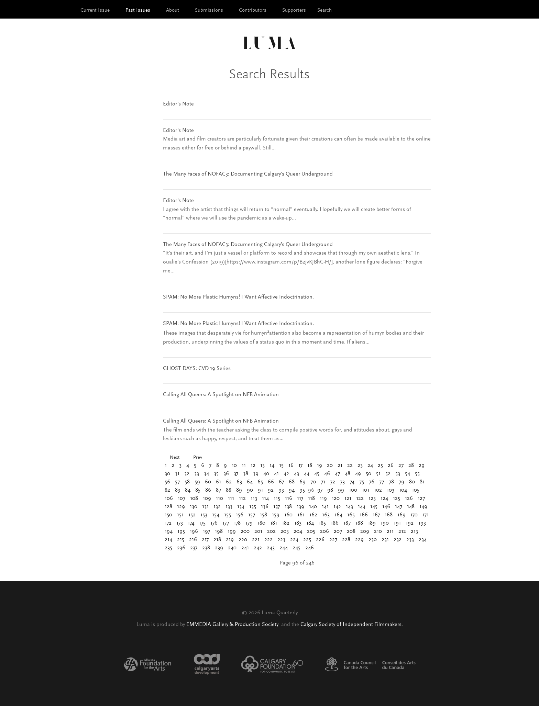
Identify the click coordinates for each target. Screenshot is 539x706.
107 (181, 498)
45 (316, 474)
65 (260, 482)
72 (332, 482)
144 (361, 506)
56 (167, 482)
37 (236, 474)
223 (281, 539)
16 (291, 465)
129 (181, 506)
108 (194, 498)
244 (283, 548)
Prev (197, 457)
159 (275, 515)
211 (390, 531)
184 (310, 523)
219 (230, 539)
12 (253, 465)
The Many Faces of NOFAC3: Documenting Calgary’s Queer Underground (248, 174)
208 (351, 531)
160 (288, 515)
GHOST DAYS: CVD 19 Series (197, 368)
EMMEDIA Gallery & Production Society (233, 624)
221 (256, 539)
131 (205, 506)
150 (168, 515)
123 (372, 498)
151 (180, 515)
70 (313, 482)
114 (265, 498)
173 (179, 523)
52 (387, 474)
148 (411, 506)
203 (284, 531)
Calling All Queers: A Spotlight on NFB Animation (221, 394)
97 (319, 490)
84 (187, 490)
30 (167, 474)
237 (193, 548)
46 (327, 474)
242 (258, 548)
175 (202, 523)
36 (226, 474)
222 (268, 539)
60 (208, 482)
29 (422, 465)
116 (288, 498)
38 (245, 474)
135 (252, 506)
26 (391, 465)
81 (422, 482)
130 (193, 506)
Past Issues (137, 10)
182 (285, 523)
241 (245, 548)
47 (337, 474)
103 (390, 490)
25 (380, 465)
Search (324, 10)
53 (397, 474)
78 (391, 482)
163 (326, 515)
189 (372, 523)
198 (219, 531)
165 (351, 515)
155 (227, 515)
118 (311, 498)
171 (425, 515)
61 (218, 482)
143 (349, 506)
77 (381, 482)
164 (338, 515)
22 (350, 465)
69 (302, 482)
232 (398, 539)
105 (415, 490)
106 (169, 498)
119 (323, 498)
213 (414, 531)
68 (292, 482)
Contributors (252, 10)
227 (333, 539)
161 (301, 515)
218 (217, 539)
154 (215, 515)
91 (260, 490)
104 (403, 490)
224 (294, 539)
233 (410, 539)
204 (298, 531)
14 (272, 465)
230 (372, 539)
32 (186, 474)
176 (214, 523)
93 (281, 490)
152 (192, 515)
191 (397, 523)
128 (168, 506)
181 (273, 523)
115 (277, 498)
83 (177, 490)
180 (261, 523)
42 (286, 474)
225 (307, 539)
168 (389, 515)
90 (250, 490)
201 (258, 531)
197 (206, 531)
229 (359, 539)
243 (271, 548)
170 (414, 515)
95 (302, 490)
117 (300, 498)
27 (401, 465)
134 (240, 506)
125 (396, 498)
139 (300, 506)
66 (271, 482)
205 (311, 531)
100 (353, 490)
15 (281, 465)
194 (169, 531)
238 (206, 548)
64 (250, 482)
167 (376, 515)
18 (309, 465)
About (172, 10)
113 (254, 498)
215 (180, 539)
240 (232, 548)
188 (359, 523)
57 (177, 482)
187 (347, 523)
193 (422, 523)
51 (378, 474)
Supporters (294, 10)
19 (319, 465)
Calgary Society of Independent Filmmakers (351, 624)
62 (229, 482)
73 (342, 482)
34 (206, 474)
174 (191, 523)
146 (386, 506)
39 (255, 474)
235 (168, 548)
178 (237, 523)
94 (292, 490)
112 (242, 498)
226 (320, 539)
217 (205, 539)
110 (219, 498)
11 (244, 465)
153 (203, 515)
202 (271, 531)
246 (309, 548)
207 (338, 531)
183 (297, 523)
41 (276, 474)
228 (346, 539)
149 (423, 506)
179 (249, 523)
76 (371, 482)
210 (378, 531)
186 (335, 523)
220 (243, 539)
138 (288, 506)
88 (228, 490)
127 (421, 498)
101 (365, 490)
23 (360, 465)
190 (385, 523)
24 (370, 465)
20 (330, 465)
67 (281, 482)
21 (340, 465)
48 (347, 474)
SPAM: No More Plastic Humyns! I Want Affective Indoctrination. (238, 297)
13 (262, 465)
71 (323, 482)
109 (207, 498)
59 (197, 482)
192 (410, 523)
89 (239, 490)
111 (231, 498)
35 (216, 474)
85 (197, 490)
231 (385, 539)
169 (401, 515)
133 (229, 506)
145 (373, 506)
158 (263, 515)
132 (217, 506)
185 (322, 523)
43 (296, 474)
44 (306, 474)
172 (168, 523)
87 (218, 490)
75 (361, 482)
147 (398, 506)
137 (276, 506)
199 (232, 531)
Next (174, 457)
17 (300, 465)
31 (177, 474)
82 (167, 490)
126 (409, 498)
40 (266, 474)
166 (364, 515)
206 (324, 531)
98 (330, 490)
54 (407, 474)
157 (251, 515)
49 (358, 474)
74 (352, 482)
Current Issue (95, 10)
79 (401, 482)
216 (193, 539)
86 (208, 490)
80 (412, 482)
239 (219, 548)
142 (337, 506)
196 (194, 531)
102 (378, 490)
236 (181, 548)
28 (411, 465)
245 (296, 548)
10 (234, 465)
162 (313, 515)
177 (225, 523)
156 (239, 515)
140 (313, 506)
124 (384, 498)
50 (368, 474)
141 (325, 506)
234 (423, 539)
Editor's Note (178, 104)
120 (336, 498)
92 (271, 490)
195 (181, 531)
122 (360, 498)
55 (417, 474)
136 (264, 506)
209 (364, 531)
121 (347, 498)
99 (341, 490)
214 (168, 539)
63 (239, 482)
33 (196, 474)
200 (245, 531)
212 (402, 531)
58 (187, 482)
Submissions (209, 10)
